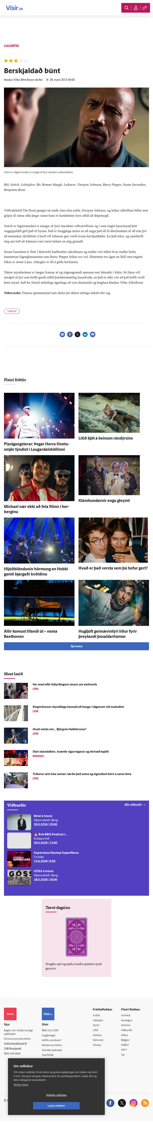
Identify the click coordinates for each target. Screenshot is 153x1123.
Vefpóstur (49, 1066)
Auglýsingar (50, 1035)
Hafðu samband (53, 1040)
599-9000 (16, 1054)
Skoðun (98, 1036)
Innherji (126, 1015)
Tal (123, 1056)
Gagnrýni (11, 311)
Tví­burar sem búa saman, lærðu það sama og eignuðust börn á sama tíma (82, 774)
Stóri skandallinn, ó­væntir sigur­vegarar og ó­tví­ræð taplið (71, 751)
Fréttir (97, 1015)
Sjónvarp (99, 1041)
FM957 (126, 1046)
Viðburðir (128, 1030)
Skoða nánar (21, 1095)
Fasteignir (128, 1020)
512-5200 (55, 1030)
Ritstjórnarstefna (53, 1045)
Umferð (48, 1061)
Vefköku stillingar (33, 1105)
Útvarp (98, 1046)
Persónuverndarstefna (18, 1039)
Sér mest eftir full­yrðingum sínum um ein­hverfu (65, 684)
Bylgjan (126, 1041)
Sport (97, 1025)
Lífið (96, 1030)
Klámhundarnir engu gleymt (104, 501)
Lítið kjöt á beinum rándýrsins (105, 439)
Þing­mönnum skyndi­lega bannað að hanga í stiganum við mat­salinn (78, 707)
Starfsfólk (49, 1056)
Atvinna (126, 1025)
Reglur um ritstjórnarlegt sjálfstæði (19, 1032)
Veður (125, 1036)
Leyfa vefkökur (80, 1105)
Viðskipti (99, 1020)
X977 (125, 1051)
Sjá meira (76, 646)
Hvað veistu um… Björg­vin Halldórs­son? (59, 729)
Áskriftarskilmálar (54, 1051)
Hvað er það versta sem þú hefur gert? (113, 568)
